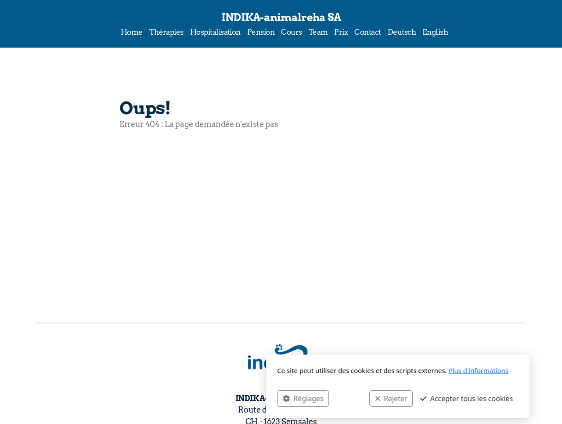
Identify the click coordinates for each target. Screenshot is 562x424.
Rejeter (274, 398)
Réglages (186, 398)
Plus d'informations (361, 370)
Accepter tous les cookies (349, 398)
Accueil (143, 159)
